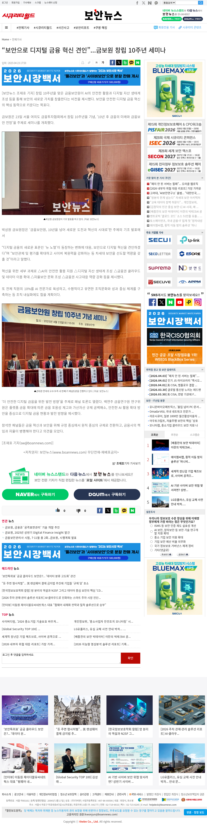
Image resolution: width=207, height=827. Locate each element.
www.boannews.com (69, 452)
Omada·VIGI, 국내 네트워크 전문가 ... (172, 411)
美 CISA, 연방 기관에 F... (172, 394)
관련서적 (121, 794)
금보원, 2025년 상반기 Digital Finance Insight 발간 (37, 532)
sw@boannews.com (36, 442)
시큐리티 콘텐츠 (192, 27)
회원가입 (15, 2)
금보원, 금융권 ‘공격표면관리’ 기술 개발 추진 (32, 527)
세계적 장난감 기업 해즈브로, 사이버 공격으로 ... (31, 637)
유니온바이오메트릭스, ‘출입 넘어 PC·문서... (175, 407)
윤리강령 (84, 794)
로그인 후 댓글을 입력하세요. (61, 658)
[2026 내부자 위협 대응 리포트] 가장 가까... (28, 644)
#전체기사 (23, 27)
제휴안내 (109, 794)
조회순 (154, 434)
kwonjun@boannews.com (101, 814)
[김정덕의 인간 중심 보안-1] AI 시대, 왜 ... (174, 207)
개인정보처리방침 (48, 794)
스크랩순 (195, 434)
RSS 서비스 (137, 794)
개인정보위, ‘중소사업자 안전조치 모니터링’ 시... (103, 621)
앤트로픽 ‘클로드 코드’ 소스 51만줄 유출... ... (176, 216)
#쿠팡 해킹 (100, 27)
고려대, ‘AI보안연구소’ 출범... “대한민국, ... (175, 193)
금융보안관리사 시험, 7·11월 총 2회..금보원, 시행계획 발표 (41, 538)
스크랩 (38, 2)
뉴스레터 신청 (50, 2)
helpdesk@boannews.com (163, 804)
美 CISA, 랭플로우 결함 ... (173, 385)
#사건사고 (63, 27)
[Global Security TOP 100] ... (21, 629)
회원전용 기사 (167, 27)
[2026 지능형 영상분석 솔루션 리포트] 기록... (101, 644)
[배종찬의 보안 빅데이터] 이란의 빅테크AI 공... (102, 637)
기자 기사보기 (126, 463)
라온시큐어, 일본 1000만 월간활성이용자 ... (175, 416)
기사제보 (27, 2)
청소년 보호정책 (68, 794)
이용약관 (31, 794)
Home (5, 39)
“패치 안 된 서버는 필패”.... (174, 376)
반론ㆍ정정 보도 (195, 812)
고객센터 (96, 794)
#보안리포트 (81, 27)
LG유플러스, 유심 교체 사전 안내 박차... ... (100, 629)
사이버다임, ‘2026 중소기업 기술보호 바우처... (30, 621)
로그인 (5, 2)
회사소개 (6, 794)
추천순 (174, 434)
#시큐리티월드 (43, 27)
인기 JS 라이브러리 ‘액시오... (176, 380)
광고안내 (18, 794)
